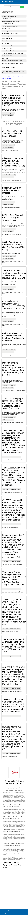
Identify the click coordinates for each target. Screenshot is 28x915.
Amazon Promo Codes (7, 40)
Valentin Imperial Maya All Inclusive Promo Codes (14, 31)
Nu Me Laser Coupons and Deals (10, 150)
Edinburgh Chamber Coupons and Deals (12, 691)
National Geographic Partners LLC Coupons (12, 53)
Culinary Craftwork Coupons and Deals (11, 180)
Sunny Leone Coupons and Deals (10, 631)
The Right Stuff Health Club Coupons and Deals (13, 390)
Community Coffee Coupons (9, 16)
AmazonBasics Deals (7, 48)
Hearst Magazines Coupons (8, 45)
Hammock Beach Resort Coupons (10, 33)
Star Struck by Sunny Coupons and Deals (12, 564)
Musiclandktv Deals (6, 18)
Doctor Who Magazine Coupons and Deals (12, 592)
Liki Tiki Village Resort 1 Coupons (10, 36)
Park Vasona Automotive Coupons (10, 26)
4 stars (16, 788)
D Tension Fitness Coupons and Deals (11, 234)
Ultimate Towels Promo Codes (9, 50)
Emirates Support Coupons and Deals (11, 719)
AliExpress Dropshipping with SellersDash (11, 912)
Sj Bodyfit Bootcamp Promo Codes (10, 21)
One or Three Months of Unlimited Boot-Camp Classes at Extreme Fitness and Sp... (13, 72)
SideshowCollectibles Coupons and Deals (12, 460)
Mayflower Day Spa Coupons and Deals (11, 355)
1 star (8, 788)
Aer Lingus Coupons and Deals (9, 756)
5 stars (19, 788)
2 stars (11, 788)
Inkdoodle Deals (6, 28)
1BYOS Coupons (6, 43)
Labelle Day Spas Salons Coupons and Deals (13, 422)
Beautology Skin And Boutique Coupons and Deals (12, 262)
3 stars (14, 788)
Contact (22, 910)
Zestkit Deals (5, 58)
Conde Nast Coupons (7, 55)
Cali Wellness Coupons (7, 23)
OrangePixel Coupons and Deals (10, 527)
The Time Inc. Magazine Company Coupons (12, 63)
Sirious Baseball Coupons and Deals (11, 207)
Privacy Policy (7, 912)
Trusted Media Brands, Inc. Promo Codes (12, 60)
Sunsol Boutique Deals (7, 38)
